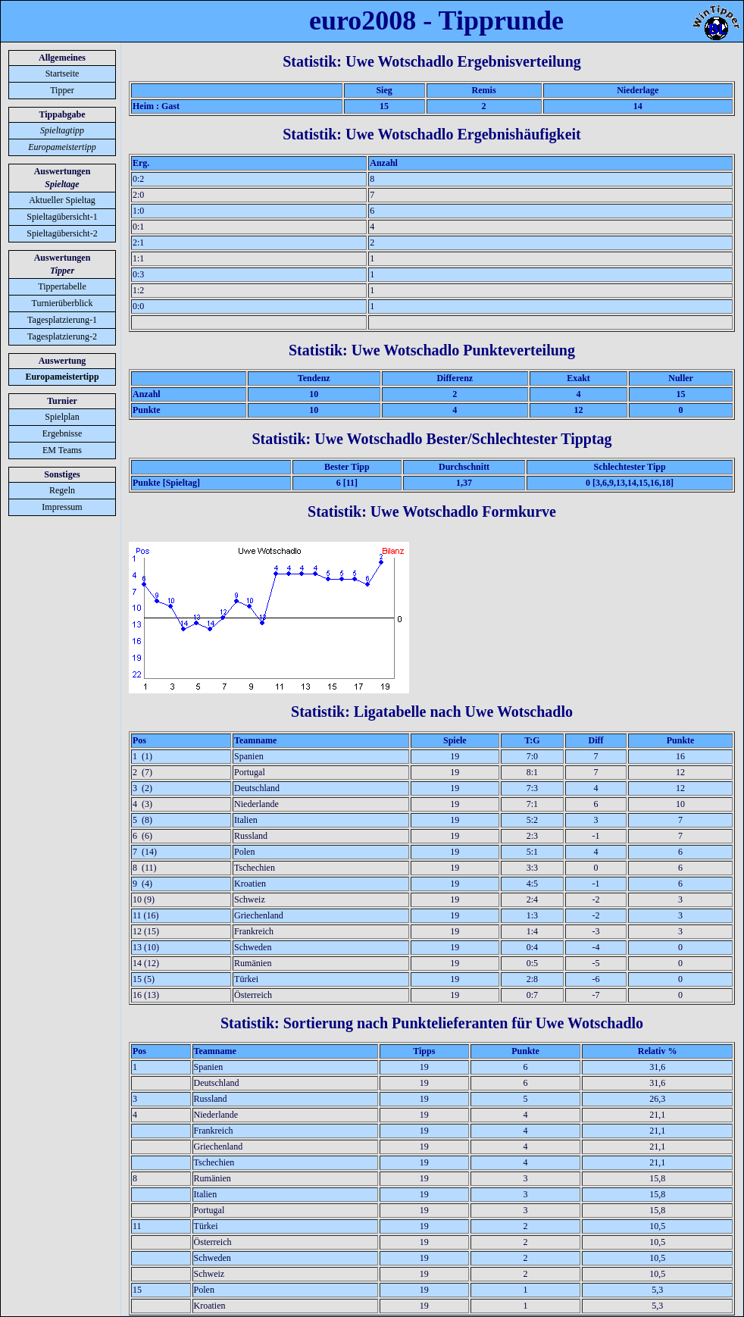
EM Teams (62, 450)
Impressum (62, 507)
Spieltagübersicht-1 (62, 216)
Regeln (62, 490)
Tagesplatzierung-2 (62, 336)
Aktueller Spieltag (62, 200)
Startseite (62, 73)
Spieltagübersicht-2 (62, 233)
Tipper (62, 90)
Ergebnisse (62, 433)
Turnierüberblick (62, 303)
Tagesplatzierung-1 (62, 319)
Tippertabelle (62, 286)
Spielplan (62, 416)
